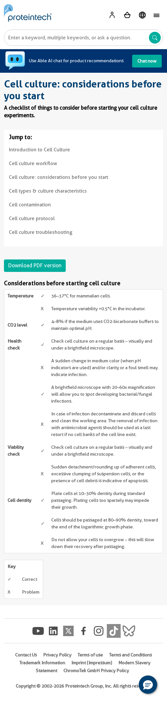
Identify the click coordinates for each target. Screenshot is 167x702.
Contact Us (26, 654)
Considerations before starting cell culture (62, 283)
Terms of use (90, 654)
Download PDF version (34, 265)
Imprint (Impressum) (91, 662)
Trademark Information (42, 662)
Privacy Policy (57, 654)
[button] (148, 684)
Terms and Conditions (130, 654)
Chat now (146, 61)
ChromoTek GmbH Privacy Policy (96, 670)
